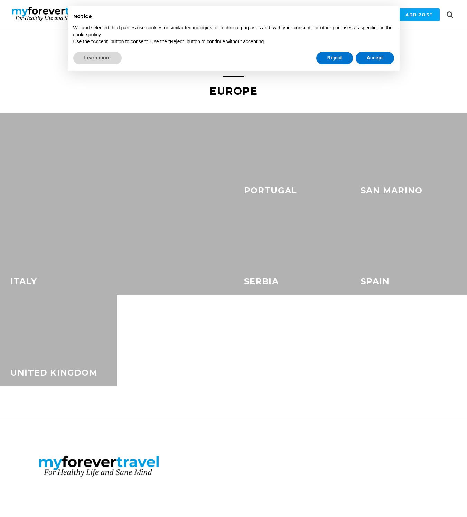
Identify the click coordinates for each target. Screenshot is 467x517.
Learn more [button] (97, 58)
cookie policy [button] (87, 34)
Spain (375, 281)
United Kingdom (53, 373)
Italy (23, 281)
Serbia (261, 281)
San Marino (391, 190)
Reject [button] (334, 58)
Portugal (270, 190)
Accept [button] (375, 58)
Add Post (419, 14)
